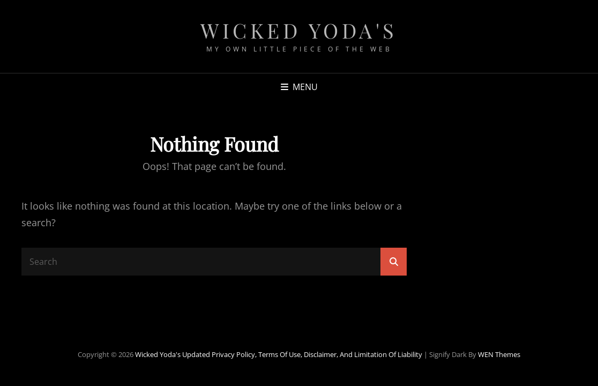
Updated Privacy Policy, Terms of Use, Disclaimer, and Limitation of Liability (302, 354)
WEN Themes (499, 354)
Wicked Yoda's (299, 30)
